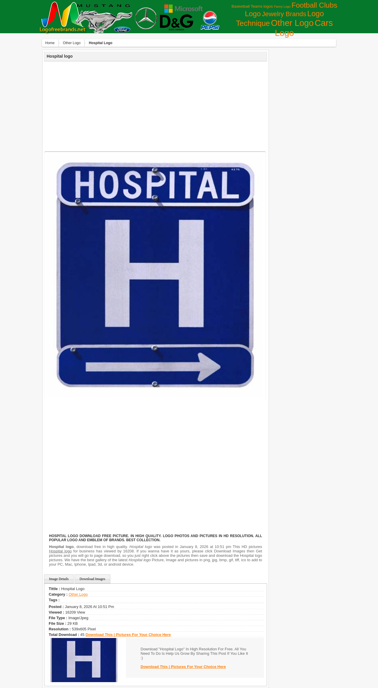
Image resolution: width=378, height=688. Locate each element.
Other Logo (292, 23)
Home (50, 43)
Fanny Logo (282, 6)
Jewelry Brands (284, 14)
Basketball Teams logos (252, 6)
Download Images (92, 579)
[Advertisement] (155, 105)
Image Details (59, 579)
